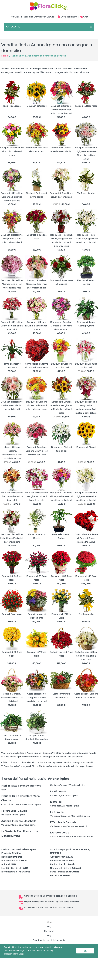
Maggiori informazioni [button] (14, 954)
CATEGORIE (49, 27)
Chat (84, 17)
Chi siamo (49, 931)
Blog (49, 935)
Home (4, 56)
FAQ (49, 926)
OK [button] (85, 951)
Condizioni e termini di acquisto (49, 940)
